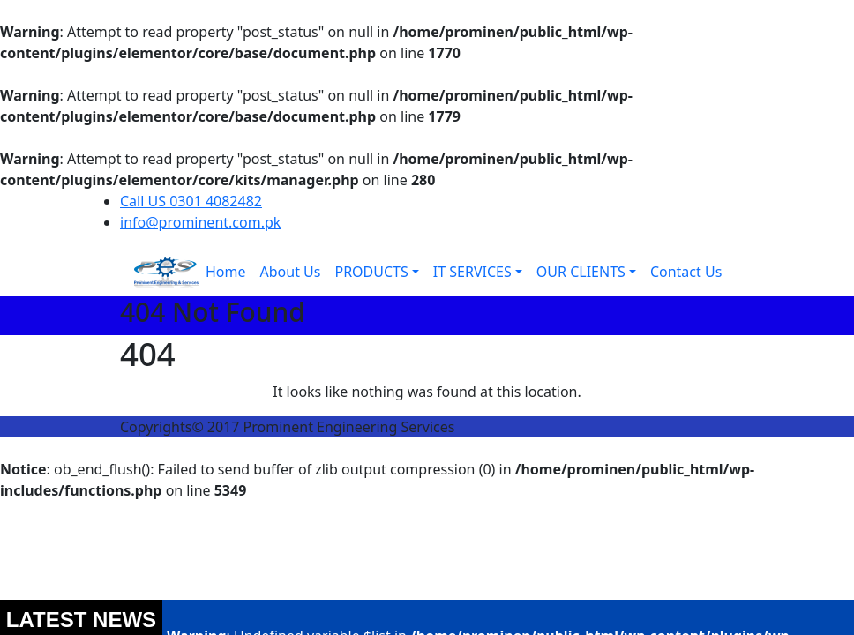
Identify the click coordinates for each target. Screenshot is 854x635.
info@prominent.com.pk (200, 222)
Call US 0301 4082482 (191, 201)
